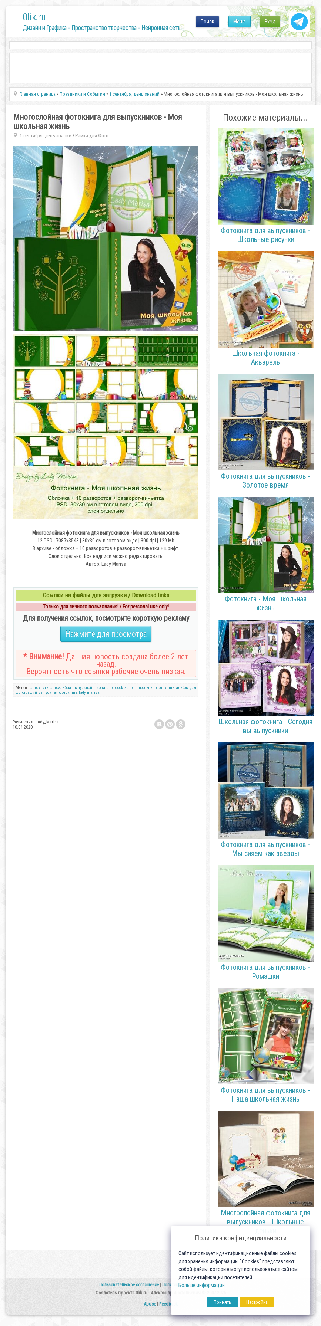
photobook (115, 687)
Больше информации (201, 1285)
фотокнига (39, 687)
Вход (270, 21)
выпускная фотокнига (58, 692)
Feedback (168, 1304)
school (130, 687)
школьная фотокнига (156, 687)
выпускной (82, 687)
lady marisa (89, 692)
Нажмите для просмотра (106, 634)
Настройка (257, 1302)
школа (99, 687)
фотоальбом (60, 687)
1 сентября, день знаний (45, 135)
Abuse (150, 1304)
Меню (239, 21)
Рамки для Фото (91, 135)
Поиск (207, 21)
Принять (222, 1302)
